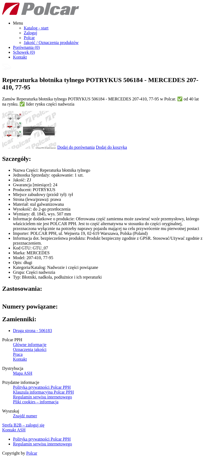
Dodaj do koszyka (111, 147)
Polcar (29, 37)
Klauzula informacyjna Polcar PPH (43, 392)
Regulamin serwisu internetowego (42, 397)
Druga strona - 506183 (32, 330)
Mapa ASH (22, 373)
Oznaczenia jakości (29, 349)
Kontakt (20, 57)
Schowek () (24, 52)
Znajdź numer (25, 416)
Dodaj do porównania (76, 147)
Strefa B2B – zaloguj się (23, 425)
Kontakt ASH (14, 430)
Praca (18, 354)
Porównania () (26, 47)
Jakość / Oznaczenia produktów (51, 42)
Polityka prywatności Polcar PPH (42, 387)
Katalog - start (36, 28)
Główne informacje (29, 344)
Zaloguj (30, 33)
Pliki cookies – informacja (35, 402)
